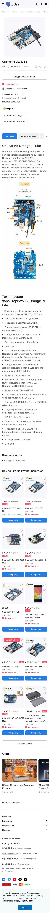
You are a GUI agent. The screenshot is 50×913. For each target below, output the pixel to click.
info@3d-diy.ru (9, 848)
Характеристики (28, 136)
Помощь (6, 830)
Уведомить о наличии (25, 76)
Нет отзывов (14, 67)
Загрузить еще (24, 743)
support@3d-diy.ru (10, 858)
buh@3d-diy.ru (9, 864)
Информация (8, 825)
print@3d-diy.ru (9, 853)
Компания (7, 821)
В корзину (13, 520)
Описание (9, 136)
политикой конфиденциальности (18, 901)
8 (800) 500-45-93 (10, 844)
